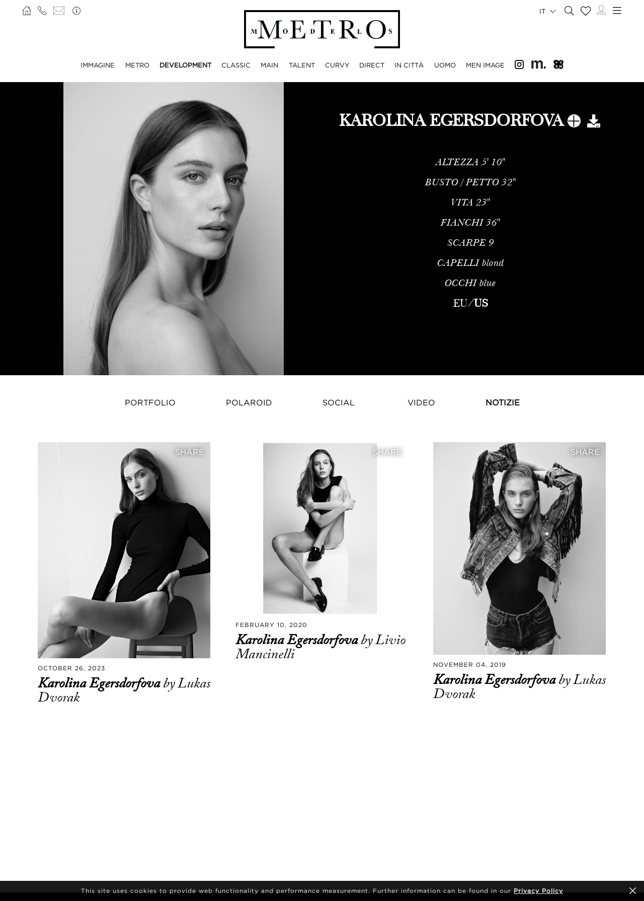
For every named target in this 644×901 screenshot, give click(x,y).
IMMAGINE (97, 64)
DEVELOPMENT (185, 64)
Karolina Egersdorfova (100, 683)
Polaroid (249, 402)
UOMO (445, 64)
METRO (137, 64)
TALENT (302, 64)
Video (421, 402)
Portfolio (150, 402)
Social (339, 402)
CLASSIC (236, 64)
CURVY (337, 64)
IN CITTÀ (409, 64)
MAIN (269, 64)
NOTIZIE (503, 402)
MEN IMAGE (485, 64)
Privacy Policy (538, 890)
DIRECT (371, 64)
